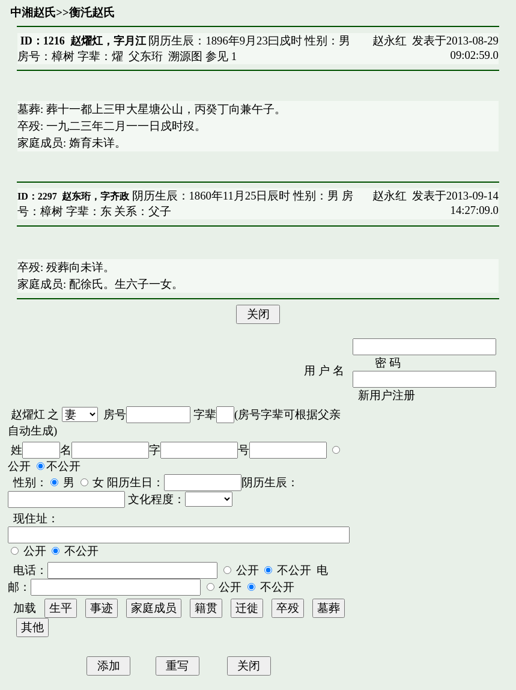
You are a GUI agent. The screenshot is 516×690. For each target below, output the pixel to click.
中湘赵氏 (33, 12)
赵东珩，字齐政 (95, 196)
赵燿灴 (28, 414)
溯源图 (185, 56)
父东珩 (146, 56)
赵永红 (389, 40)
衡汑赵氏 (92, 12)
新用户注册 (386, 395)
